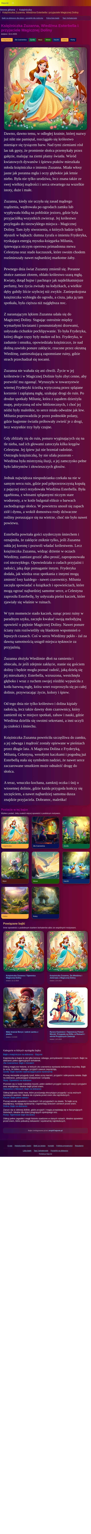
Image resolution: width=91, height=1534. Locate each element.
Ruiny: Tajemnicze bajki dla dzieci (19, 1115)
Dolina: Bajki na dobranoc (15, 1106)
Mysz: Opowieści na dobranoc (17, 1080)
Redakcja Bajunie (45, 1154)
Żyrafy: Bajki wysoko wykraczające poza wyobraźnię (27, 1072)
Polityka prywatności (64, 1146)
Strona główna (7, 9)
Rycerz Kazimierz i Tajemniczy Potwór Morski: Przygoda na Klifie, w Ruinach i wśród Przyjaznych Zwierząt (67, 1034)
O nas (9, 1146)
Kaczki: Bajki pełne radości (15, 1097)
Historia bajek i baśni (23, 1146)
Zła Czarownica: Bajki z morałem (18, 1063)
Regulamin (79, 1146)
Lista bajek (27, 1151)
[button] (13, 3)
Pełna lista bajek (52, 18)
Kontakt (51, 1146)
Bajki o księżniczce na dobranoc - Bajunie (22, 1054)
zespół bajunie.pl (56, 1130)
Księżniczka (25, 9)
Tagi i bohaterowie (69, 18)
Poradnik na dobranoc (59, 1151)
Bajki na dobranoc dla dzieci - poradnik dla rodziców (22, 18)
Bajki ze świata (39, 1146)
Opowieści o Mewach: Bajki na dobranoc (22, 1089)
